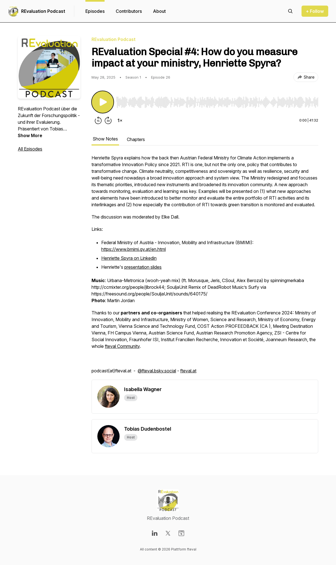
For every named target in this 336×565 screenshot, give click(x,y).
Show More (30, 135)
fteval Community (122, 346)
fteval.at (188, 371)
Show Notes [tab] (105, 139)
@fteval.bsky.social (157, 371)
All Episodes (30, 149)
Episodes (95, 11)
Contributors (129, 11)
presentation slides (143, 267)
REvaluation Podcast (43, 11)
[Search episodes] (290, 11)
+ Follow (315, 11)
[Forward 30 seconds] (108, 120)
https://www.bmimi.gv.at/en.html (133, 249)
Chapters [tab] (136, 139)
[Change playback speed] (119, 120)
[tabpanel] (205, 267)
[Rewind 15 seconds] (98, 120)
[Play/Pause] (103, 102)
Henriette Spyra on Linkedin (129, 258)
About (159, 11)
